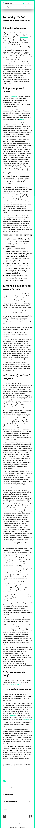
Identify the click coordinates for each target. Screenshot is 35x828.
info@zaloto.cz (7, 47)
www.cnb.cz (22, 119)
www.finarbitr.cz (27, 719)
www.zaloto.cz (24, 37)
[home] (17, 3)
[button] (9, 7)
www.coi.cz (13, 715)
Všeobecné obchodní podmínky (17, 827)
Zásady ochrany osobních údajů (17, 684)
